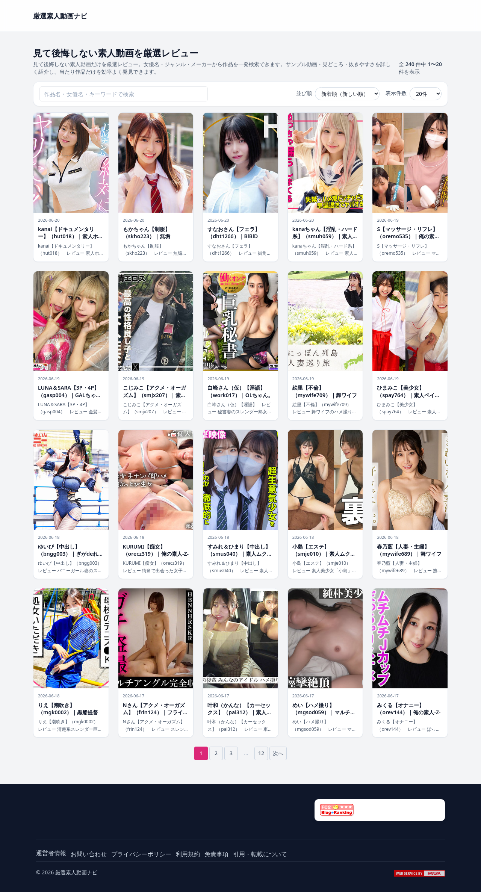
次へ (278, 753)
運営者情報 (51, 853)
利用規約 (188, 854)
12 (261, 753)
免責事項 (216, 854)
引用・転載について (260, 854)
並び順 (304, 93)
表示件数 (396, 93)
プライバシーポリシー (141, 854)
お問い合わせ (89, 854)
